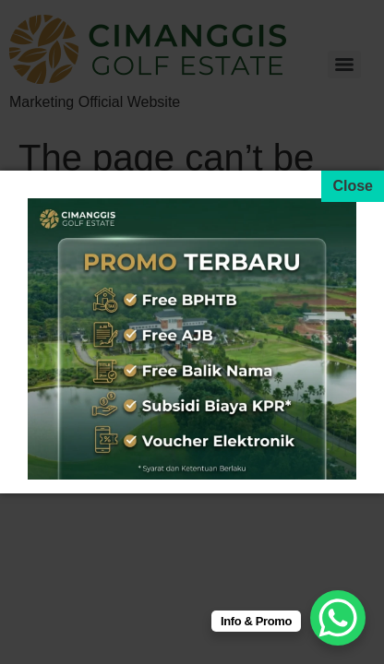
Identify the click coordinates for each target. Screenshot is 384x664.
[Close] (352, 186)
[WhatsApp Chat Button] (338, 618)
